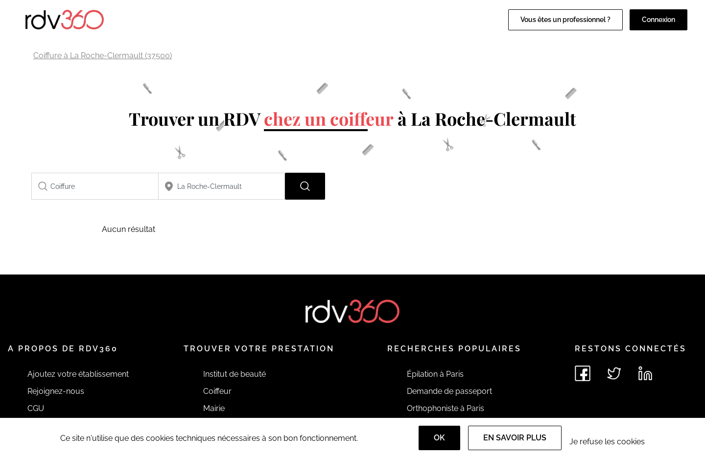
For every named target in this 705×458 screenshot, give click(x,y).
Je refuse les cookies (607, 441)
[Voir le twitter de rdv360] (614, 373)
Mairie (214, 408)
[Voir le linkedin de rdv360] (645, 373)
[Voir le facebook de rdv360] (582, 373)
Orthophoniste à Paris (445, 408)
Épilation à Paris (435, 374)
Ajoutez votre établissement (78, 374)
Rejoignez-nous (55, 391)
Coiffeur (217, 391)
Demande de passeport (449, 391)
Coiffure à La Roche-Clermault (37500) (102, 55)
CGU (35, 408)
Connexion (658, 19)
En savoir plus (514, 437)
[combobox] (95, 186)
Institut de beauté (234, 374)
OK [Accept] (439, 437)
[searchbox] (95, 186)
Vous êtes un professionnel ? (565, 19)
